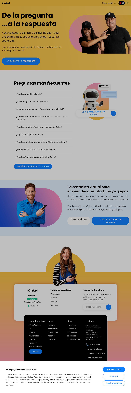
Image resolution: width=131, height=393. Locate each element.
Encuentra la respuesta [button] (20, 61)
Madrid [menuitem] (54, 298)
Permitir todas (114, 369)
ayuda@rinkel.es (94, 358)
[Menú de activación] (127, 3)
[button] (121, 3)
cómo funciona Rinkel (35, 327)
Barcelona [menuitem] (55, 294)
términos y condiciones (72, 330)
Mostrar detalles (114, 383)
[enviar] (107, 307)
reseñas (51, 325)
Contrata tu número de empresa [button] (110, 220)
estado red (71, 336)
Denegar (114, 376)
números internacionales (35, 345)
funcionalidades (35, 336)
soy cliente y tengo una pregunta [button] (33, 166)
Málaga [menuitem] (54, 301)
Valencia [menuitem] (54, 305)
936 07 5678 (93, 344)
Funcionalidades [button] (79, 219)
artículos (51, 339)
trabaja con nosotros (53, 334)
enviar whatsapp (94, 349)
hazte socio (71, 325)
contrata (35, 351)
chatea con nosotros (95, 353)
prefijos (32, 332)
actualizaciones (73, 339)
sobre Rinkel (53, 329)
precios (32, 339)
